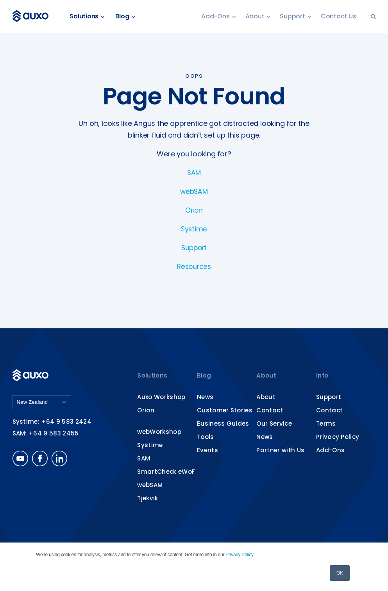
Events (207, 450)
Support (295, 16)
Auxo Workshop (161, 397)
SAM (194, 172)
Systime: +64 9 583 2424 (52, 422)
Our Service (274, 423)
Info (322, 375)
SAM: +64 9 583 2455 (46, 434)
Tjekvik (147, 498)
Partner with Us (280, 450)
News (205, 397)
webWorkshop (159, 432)
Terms (326, 423)
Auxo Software (33, 16)
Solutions (90, 16)
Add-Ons (218, 16)
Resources (194, 266)
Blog (128, 16)
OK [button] (339, 573)
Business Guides (223, 423)
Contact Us (338, 16)
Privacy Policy (239, 554)
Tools (205, 437)
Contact (269, 410)
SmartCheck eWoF (166, 471)
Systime (194, 229)
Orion (194, 210)
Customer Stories (224, 410)
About (258, 16)
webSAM (194, 191)
